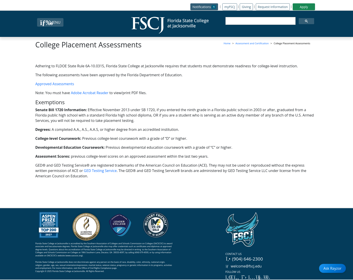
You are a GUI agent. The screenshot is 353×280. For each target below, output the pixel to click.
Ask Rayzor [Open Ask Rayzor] (333, 268)
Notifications (205, 6)
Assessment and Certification (252, 43)
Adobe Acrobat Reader (89, 92)
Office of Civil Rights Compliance (96, 268)
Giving (246, 7)
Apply (304, 7)
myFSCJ (229, 7)
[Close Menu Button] (50, 22)
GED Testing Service (100, 170)
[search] (260, 21)
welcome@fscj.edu (243, 266)
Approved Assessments (54, 83)
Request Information (273, 7)
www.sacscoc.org (74, 255)
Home (227, 43)
